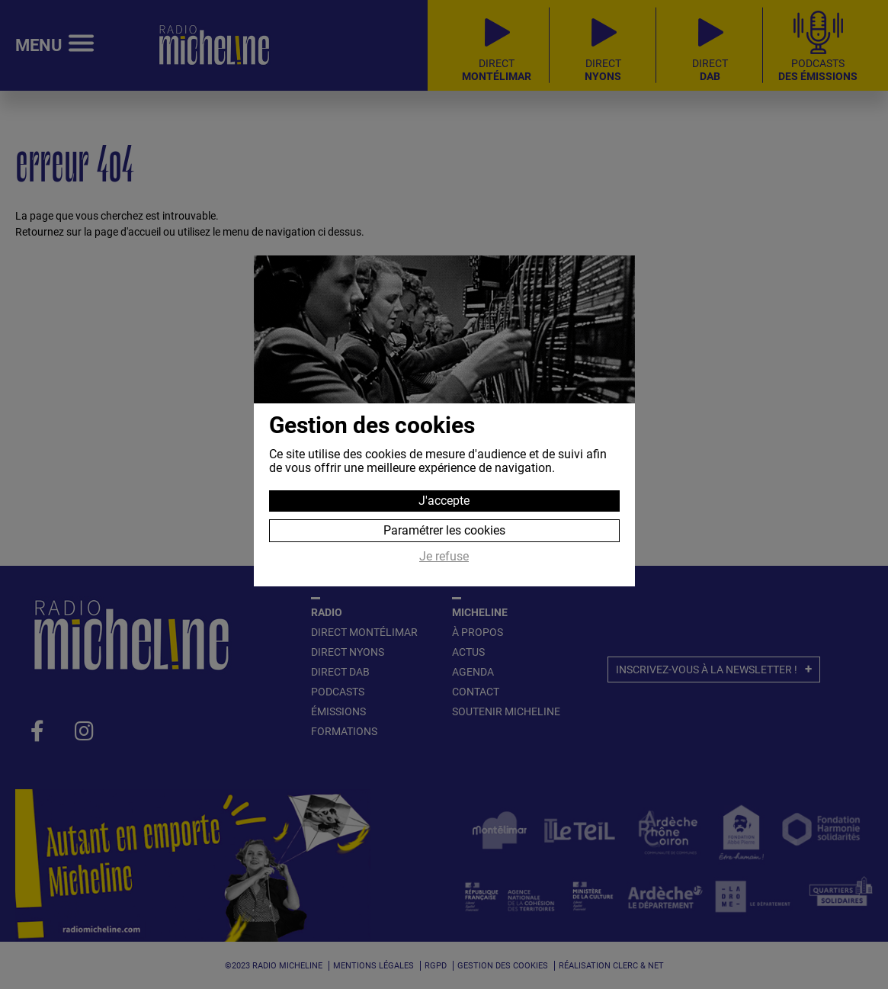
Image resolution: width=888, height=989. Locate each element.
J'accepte (444, 500)
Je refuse (444, 557)
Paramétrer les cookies (444, 530)
